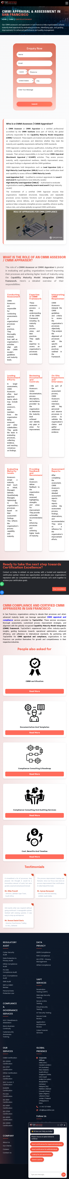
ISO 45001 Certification (7, 1118)
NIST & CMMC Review (8, 986)
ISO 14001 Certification (7, 1106)
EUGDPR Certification (7, 1089)
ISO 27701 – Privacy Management (43, 960)
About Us (6, 1142)
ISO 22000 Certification (7, 1124)
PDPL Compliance (43, 956)
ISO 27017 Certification (7, 1068)
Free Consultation (59, 589)
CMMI (11, 19)
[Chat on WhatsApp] (2, 584)
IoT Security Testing (43, 1013)
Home (4, 19)
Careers (6, 1149)
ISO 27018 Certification (7, 1077)
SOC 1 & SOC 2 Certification (8, 1083)
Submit (34, 104)
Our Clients (7, 1146)
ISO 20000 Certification (7, 1062)
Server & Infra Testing (41, 1002)
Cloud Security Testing (41, 1008)
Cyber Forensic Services (42, 1031)
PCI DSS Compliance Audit (10, 971)
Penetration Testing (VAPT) (41, 990)
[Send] (63, 1174)
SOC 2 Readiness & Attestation (10, 1021)
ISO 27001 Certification (7, 1112)
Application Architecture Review (41, 1024)
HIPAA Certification (10, 1073)
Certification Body (24, 19)
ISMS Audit (7, 981)
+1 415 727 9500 (45, 1106)
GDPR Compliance (43, 952)
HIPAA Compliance (43, 965)
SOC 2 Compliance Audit (10, 977)
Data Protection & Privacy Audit (9, 959)
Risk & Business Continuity (8, 1027)
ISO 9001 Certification (7, 1101)
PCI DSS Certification (7, 1095)
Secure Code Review (41, 1017)
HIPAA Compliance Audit (10, 965)
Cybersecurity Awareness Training (8, 1034)
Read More (34, 691)
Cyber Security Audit (8, 953)
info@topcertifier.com (46, 1110)
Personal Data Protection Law (8, 992)
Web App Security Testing (43, 996)
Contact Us (7, 1153)
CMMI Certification (10, 1058)
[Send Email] (2, 592)
